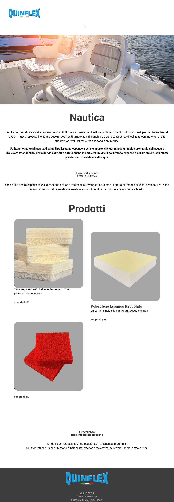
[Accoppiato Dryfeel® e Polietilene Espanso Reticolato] (48, 253)
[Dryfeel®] (48, 356)
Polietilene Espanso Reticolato (116, 306)
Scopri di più (21, 302)
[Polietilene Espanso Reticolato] (125, 266)
